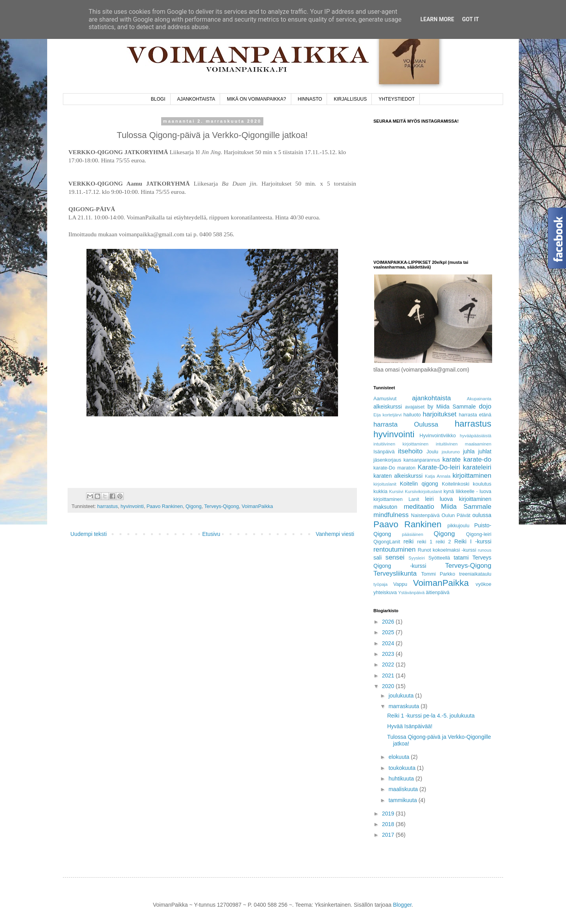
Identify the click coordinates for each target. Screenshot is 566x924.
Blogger (402, 905)
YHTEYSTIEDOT (397, 99)
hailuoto (412, 415)
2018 (389, 824)
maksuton (385, 507)
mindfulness (391, 515)
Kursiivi (396, 491)
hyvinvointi (132, 506)
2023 (389, 654)
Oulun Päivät (455, 515)
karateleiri (477, 467)
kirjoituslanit (384, 484)
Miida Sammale (466, 506)
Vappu (400, 584)
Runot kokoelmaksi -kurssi (447, 550)
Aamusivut (385, 398)
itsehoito (410, 451)
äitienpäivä (437, 592)
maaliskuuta (403, 789)
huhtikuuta (401, 778)
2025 (389, 632)
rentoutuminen (394, 549)
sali (377, 557)
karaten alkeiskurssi (398, 476)
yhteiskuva (385, 592)
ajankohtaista (431, 398)
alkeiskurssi (387, 406)
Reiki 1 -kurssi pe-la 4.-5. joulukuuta (431, 715)
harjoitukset (439, 414)
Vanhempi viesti (335, 534)
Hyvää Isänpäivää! (409, 726)
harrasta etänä (475, 415)
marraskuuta (404, 706)
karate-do (477, 459)
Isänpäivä (384, 452)
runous (484, 550)
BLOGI (158, 99)
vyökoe (483, 584)
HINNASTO (310, 99)
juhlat (484, 451)
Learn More (437, 19)
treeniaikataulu (475, 574)
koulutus (482, 484)
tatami (461, 557)
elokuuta (399, 757)
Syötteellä (439, 558)
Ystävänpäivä (411, 592)
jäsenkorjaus (387, 460)
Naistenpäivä (425, 515)
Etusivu (211, 534)
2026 (389, 621)
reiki (409, 541)
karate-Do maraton (394, 468)
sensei (395, 557)
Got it (470, 19)
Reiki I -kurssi (472, 541)
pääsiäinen (412, 534)
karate (451, 459)
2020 (389, 686)
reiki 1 (424, 542)
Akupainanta (479, 398)
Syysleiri (416, 558)
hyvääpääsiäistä (475, 435)
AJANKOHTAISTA (196, 99)
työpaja (380, 584)
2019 (389, 813)
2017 (389, 835)
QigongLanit (386, 542)
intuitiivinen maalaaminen (463, 444)
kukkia (380, 491)
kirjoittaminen (471, 475)
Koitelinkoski (455, 484)
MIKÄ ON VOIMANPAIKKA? (256, 99)
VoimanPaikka (257, 506)
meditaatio (419, 506)
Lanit (413, 499)
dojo (485, 406)
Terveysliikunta (395, 573)
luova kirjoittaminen (465, 499)
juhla (469, 451)
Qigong (194, 506)
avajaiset (414, 407)
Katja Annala (437, 476)
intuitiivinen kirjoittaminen (400, 444)
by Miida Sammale (451, 406)
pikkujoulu (458, 525)
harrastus (107, 506)
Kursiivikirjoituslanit (423, 491)
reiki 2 (443, 542)
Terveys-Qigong (221, 506)
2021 (389, 675)
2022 (389, 664)
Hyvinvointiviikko (437, 435)
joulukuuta (401, 695)
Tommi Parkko (438, 574)
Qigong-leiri (478, 534)
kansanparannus (422, 460)
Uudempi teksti (88, 534)
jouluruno (451, 451)
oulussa (481, 515)
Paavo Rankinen (165, 506)
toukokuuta (402, 768)
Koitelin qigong (419, 483)
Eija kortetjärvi (387, 414)
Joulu (432, 452)
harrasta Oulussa (405, 424)
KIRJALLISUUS (350, 99)
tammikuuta (403, 800)
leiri (429, 499)
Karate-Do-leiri (438, 467)
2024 (389, 643)
